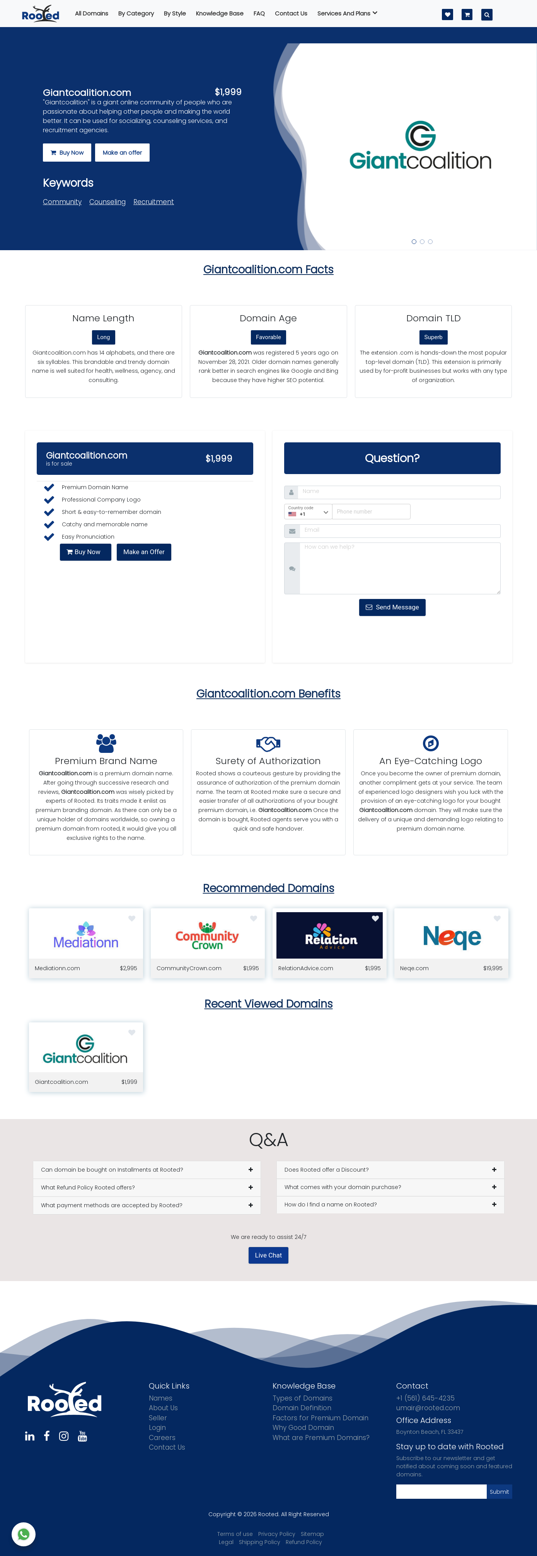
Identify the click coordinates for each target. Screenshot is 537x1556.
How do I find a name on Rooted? (331, 1204)
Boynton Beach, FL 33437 (429, 1432)
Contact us (291, 13)
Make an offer (122, 152)
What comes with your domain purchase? (343, 1187)
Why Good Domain (303, 1427)
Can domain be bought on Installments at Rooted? (112, 1170)
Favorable (268, 337)
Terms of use (235, 1534)
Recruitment (153, 201)
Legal (226, 1542)
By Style (175, 13)
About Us (163, 1408)
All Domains (91, 13)
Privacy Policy (276, 1534)
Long (103, 337)
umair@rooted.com (428, 1408)
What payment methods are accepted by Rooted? (111, 1205)
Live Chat (268, 1255)
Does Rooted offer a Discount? (327, 1170)
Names (160, 1398)
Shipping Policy (259, 1542)
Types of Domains (302, 1398)
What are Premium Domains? (321, 1437)
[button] (323, 147)
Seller (158, 1418)
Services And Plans (347, 13)
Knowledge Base (220, 13)
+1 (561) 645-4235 (425, 1398)
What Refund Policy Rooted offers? (88, 1187)
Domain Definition (302, 1408)
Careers (162, 1437)
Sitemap (312, 1534)
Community (62, 201)
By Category (136, 13)
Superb (433, 337)
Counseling (107, 201)
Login (157, 1427)
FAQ (259, 13)
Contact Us (167, 1447)
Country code (301, 507)
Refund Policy (304, 1542)
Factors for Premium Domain (320, 1418)
